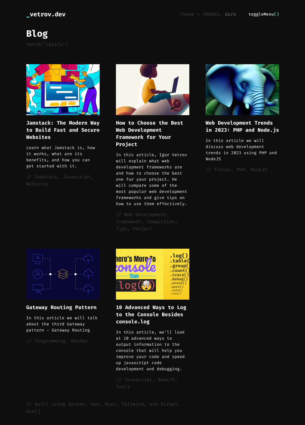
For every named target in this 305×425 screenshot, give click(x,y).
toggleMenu (263, 14)
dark (230, 14)
